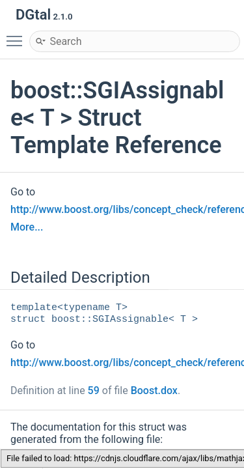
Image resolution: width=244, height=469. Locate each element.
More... (26, 227)
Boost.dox (154, 390)
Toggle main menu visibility (18, 35)
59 (94, 390)
